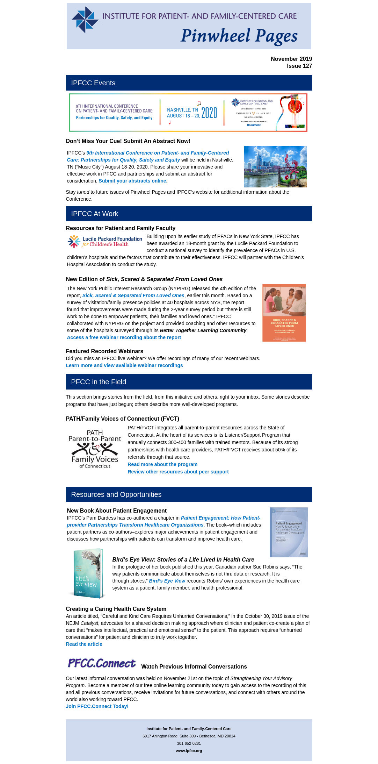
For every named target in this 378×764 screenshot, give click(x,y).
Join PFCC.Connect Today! (97, 706)
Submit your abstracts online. (133, 181)
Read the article (84, 644)
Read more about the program (163, 464)
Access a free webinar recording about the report (124, 337)
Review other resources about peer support (178, 471)
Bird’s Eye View (167, 581)
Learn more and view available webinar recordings (124, 365)
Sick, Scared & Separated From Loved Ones (133, 295)
